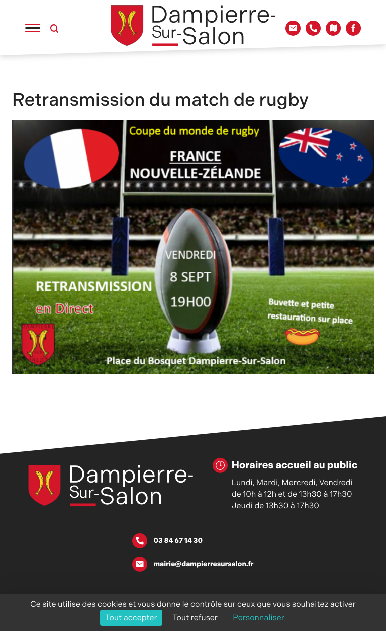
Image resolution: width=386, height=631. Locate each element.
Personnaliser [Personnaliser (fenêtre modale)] (258, 617)
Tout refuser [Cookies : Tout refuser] (195, 617)
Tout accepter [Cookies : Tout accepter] (131, 617)
